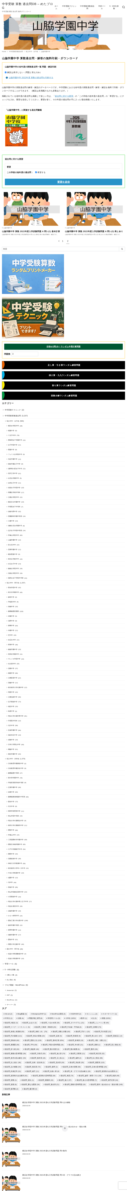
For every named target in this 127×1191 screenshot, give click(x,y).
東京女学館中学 (13, 559)
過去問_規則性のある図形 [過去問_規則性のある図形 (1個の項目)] (106, 1070)
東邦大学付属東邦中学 (16, 825)
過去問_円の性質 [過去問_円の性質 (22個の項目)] (103, 1031)
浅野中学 (11, 621)
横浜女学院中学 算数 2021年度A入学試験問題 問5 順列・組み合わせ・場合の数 (54, 1124)
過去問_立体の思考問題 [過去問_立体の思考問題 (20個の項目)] (96, 1065)
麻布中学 (11, 597)
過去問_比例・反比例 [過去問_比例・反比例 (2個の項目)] (35, 1061)
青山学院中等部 (13, 816)
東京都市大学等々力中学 (16, 868)
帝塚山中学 (12, 835)
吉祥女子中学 (12, 483)
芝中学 (10, 635)
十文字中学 (12, 435)
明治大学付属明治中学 (16, 820)
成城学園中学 (12, 911)
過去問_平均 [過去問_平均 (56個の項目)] (31, 1044)
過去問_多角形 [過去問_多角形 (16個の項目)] (76, 1040)
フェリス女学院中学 (15, 454)
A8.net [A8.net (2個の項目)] (8, 1014)
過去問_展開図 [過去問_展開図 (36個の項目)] (12, 1044)
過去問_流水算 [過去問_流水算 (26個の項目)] (57, 1061)
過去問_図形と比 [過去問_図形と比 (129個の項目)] (33, 1040)
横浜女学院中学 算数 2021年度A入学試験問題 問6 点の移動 (46, 1100)
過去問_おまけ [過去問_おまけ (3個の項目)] (30, 1022)
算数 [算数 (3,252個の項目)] (106, 1018)
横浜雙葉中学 (12, 554)
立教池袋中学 (12, 697)
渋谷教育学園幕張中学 (16, 763)
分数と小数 (10, 975)
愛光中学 (11, 801)
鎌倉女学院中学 (13, 568)
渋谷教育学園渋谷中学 (16, 768)
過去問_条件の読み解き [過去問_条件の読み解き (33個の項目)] (15, 1057)
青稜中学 (11, 887)
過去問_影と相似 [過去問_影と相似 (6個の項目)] (113, 1044)
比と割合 (10, 980)
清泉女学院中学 (13, 573)
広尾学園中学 (12, 787)
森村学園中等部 (13, 925)
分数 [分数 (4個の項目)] (21, 1018)
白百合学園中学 (13, 478)
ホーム (56, 7)
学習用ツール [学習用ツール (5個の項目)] (54, 1018)
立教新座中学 (12, 678)
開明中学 (11, 854)
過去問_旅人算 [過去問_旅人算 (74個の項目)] (58, 1052)
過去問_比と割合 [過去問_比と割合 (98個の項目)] (95, 1057)
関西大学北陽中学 (14, 944)
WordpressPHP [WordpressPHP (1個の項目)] (39, 1014)
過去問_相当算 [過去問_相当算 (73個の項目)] (33, 1065)
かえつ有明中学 (13, 915)
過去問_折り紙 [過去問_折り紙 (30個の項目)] (12, 1048)
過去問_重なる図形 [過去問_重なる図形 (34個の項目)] (31, 1082)
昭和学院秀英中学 (14, 811)
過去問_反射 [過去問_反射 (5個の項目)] (56, 1035)
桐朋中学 (11, 673)
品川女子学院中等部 (15, 530)
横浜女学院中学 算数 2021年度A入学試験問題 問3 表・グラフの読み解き (51, 1173)
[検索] (63, 249)
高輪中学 (11, 682)
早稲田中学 (12, 602)
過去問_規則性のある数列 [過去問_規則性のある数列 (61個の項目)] (16, 1074)
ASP (8, 995)
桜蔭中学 (11, 430)
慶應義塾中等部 (13, 773)
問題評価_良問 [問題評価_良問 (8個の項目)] (35, 1018)
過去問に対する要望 (64, 96)
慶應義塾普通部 (13, 611)
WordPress (10, 1000)
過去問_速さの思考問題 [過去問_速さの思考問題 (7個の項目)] (87, 1078)
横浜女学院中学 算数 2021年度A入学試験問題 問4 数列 (44, 1149)
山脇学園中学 (45, 51)
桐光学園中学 (12, 754)
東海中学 (11, 644)
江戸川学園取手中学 (15, 849)
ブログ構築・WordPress (15, 985)
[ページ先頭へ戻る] (65, 1128)
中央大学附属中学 (14, 873)
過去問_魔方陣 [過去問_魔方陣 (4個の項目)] (30, 1087)
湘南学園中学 (12, 935)
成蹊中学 (11, 877)
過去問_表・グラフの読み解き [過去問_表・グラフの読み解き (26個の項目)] (78, 1070)
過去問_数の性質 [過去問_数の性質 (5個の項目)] (51, 1048)
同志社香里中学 (13, 906)
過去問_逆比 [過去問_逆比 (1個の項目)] (28, 1078)
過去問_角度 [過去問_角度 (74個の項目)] (67, 1074)
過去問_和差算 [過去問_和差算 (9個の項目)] (74, 1035)
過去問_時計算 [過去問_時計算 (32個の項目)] (97, 1052)
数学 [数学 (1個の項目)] (84, 1018)
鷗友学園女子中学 (14, 464)
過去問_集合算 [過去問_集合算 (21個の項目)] (52, 1082)
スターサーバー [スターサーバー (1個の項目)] (110, 1014)
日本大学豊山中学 (14, 744)
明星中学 (11, 692)
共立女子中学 (12, 564)
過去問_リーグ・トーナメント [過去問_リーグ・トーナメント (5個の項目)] (17, 1027)
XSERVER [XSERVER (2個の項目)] (76, 1014)
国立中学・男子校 (13, 949)
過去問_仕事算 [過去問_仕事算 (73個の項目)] (94, 1027)
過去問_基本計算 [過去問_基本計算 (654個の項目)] (55, 1040)
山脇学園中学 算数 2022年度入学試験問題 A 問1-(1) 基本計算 (31, 231)
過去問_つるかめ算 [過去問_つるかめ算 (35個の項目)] (51, 1022)
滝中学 (10, 882)
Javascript (10, 990)
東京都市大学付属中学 (16, 687)
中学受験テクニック (69, 7)
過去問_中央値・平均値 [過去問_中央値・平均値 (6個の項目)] (71, 1027)
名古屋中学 (12, 663)
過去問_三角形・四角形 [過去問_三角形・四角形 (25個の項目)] (45, 1027)
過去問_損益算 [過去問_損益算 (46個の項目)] (32, 1048)
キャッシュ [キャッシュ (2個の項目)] (92, 1014)
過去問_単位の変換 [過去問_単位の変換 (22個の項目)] (36, 1035)
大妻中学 (11, 521)
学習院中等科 (12, 720)
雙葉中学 (11, 449)
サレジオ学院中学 (14, 659)
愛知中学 (11, 939)
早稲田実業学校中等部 (16, 782)
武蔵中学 (11, 616)
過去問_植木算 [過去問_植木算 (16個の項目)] (38, 1057)
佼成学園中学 (12, 730)
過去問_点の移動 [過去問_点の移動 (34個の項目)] (13, 1065)
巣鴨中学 (11, 625)
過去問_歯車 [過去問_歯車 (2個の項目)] (75, 1057)
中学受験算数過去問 (87, 7)
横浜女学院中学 (13, 426)
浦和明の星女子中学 (15, 468)
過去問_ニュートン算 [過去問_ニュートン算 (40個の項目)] (99, 1022)
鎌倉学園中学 (12, 649)
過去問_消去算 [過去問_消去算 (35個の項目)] (77, 1061)
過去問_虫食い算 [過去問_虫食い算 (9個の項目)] (51, 1070)
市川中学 (11, 806)
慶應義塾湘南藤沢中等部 (16, 797)
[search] (122, 249)
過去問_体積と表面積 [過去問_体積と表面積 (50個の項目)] (14, 1031)
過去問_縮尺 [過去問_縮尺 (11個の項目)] (32, 1070)
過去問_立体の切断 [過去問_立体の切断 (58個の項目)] (72, 1065)
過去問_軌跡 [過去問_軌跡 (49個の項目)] (113, 1074)
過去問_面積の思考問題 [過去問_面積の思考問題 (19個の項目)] (75, 1082)
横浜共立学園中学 (14, 502)
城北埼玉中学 (12, 735)
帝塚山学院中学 (13, 535)
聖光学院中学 (12, 587)
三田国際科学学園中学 (16, 839)
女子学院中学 (12, 445)
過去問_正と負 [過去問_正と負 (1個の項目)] (57, 1057)
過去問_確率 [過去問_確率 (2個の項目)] (52, 1065)
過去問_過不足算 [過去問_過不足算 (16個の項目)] (110, 1078)
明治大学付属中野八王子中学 (18, 901)
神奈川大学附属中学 (15, 863)
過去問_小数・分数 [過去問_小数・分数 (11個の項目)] (97, 1040)
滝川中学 (11, 725)
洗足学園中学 (12, 459)
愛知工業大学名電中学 (16, 920)
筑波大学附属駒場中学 (16, 954)
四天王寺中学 (12, 473)
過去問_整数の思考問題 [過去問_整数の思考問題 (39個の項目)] (15, 1052)
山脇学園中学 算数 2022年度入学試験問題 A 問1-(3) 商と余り (94, 231)
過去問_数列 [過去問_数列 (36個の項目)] (91, 1048)
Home (4, 51)
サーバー (10, 1004)
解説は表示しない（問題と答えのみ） (24, 72)
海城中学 (11, 606)
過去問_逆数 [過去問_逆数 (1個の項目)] (11, 1078)
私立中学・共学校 (13, 759)
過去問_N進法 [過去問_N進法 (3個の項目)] (11, 1022)
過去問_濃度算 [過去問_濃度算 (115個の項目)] (97, 1061)
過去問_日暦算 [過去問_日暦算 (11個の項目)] (78, 1052)
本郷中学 (11, 630)
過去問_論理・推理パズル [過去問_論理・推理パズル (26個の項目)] (90, 1074)
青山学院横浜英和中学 (16, 892)
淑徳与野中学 (12, 511)
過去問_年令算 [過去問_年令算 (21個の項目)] (76, 1044)
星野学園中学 (12, 930)
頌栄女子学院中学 (14, 487)
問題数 (7, 354)
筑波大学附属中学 (14, 958)
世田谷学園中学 (13, 654)
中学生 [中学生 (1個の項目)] (8, 1018)
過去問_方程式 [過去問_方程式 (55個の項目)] (38, 1052)
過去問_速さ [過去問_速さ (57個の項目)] (65, 1078)
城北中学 (11, 706)
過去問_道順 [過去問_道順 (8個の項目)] (11, 1082)
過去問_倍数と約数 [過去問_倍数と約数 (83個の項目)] (61, 1031)
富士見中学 (12, 545)
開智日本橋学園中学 (15, 844)
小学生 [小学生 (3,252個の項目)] (71, 1018)
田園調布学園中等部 (15, 516)
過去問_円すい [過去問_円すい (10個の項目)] (83, 1031)
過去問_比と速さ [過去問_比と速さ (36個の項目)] (13, 1061)
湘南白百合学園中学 (15, 525)
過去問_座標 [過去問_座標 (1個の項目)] (94, 1044)
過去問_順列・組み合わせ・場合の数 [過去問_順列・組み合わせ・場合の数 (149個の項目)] (107, 1082)
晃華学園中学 (12, 549)
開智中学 (11, 830)
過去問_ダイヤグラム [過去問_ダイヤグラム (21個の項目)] (74, 1022)
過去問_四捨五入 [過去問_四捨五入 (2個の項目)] (114, 1035)
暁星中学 (11, 711)
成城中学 (11, 739)
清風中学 (11, 668)
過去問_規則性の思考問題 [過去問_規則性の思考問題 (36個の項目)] (44, 1074)
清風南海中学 (12, 858)
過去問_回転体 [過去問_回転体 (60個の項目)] (12, 1040)
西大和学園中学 (13, 778)
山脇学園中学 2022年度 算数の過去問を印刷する (31, 78)
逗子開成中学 (12, 701)
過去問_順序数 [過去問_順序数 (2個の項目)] (11, 1087)
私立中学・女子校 (32, 51)
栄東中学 (11, 792)
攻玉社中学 (12, 640)
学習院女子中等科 (14, 506)
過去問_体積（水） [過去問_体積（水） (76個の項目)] (38, 1031)
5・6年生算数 (114, 7)
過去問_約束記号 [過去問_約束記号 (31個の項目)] (13, 1070)
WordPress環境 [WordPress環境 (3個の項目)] (58, 1014)
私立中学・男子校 (13, 583)
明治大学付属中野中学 (16, 716)
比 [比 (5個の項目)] (94, 1018)
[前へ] (59, 241)
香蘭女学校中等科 (14, 492)
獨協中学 (11, 749)
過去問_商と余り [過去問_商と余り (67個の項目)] (94, 1035)
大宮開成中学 (12, 896)
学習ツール (102, 7)
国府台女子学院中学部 (16, 578)
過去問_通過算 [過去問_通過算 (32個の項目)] (46, 1078)
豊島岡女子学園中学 (15, 440)
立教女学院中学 (13, 497)
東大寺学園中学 (13, 592)
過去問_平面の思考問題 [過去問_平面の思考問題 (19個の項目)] (53, 1044)
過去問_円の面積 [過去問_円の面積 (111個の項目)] (13, 1035)
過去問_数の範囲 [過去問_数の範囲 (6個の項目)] (72, 1048)
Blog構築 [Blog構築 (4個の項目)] (22, 1014)
